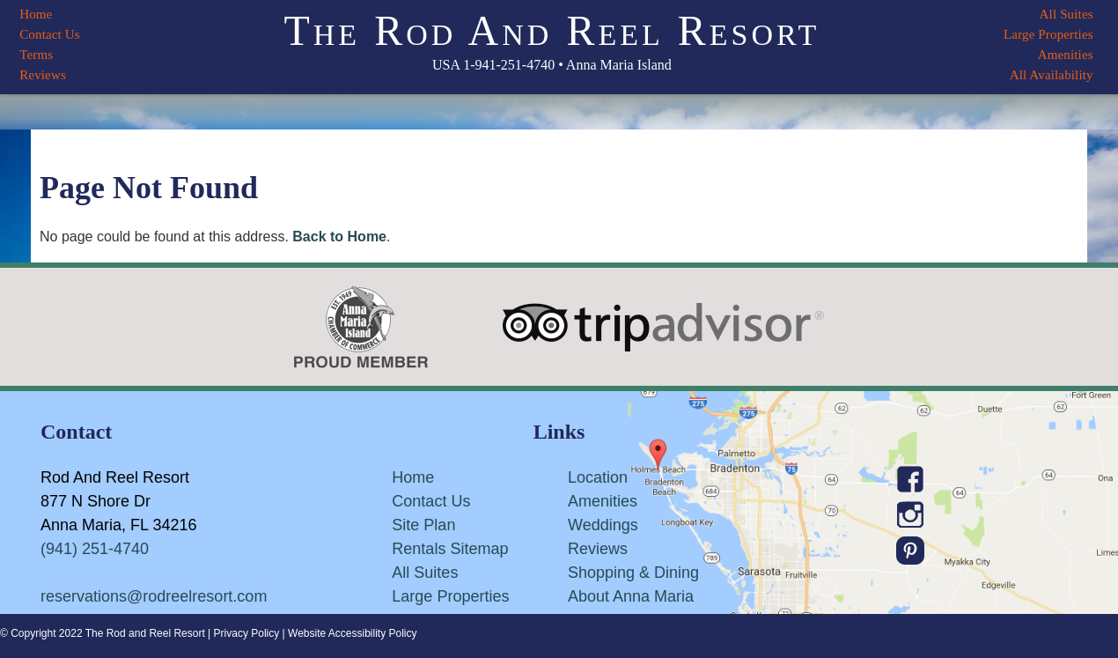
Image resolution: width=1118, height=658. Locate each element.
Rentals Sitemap (450, 549)
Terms (36, 55)
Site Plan (423, 525)
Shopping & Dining (633, 572)
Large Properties (1048, 34)
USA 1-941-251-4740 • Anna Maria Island (552, 64)
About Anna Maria (631, 596)
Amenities (1065, 55)
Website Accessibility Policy (352, 633)
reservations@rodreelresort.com (153, 596)
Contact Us (49, 34)
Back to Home (339, 236)
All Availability (1051, 75)
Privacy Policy (247, 633)
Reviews (42, 75)
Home (35, 14)
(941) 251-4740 (94, 549)
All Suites (1066, 14)
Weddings (603, 525)
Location (598, 477)
